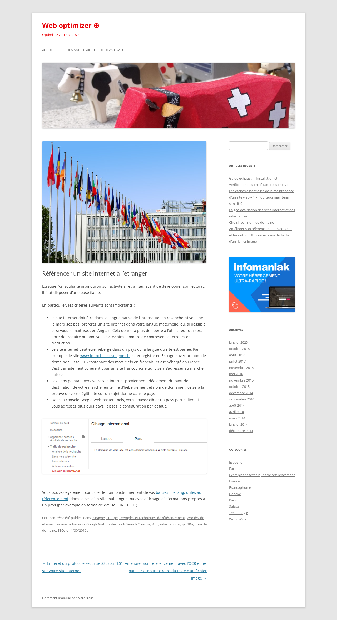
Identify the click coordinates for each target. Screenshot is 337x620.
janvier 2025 (238, 342)
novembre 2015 (241, 380)
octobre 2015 (239, 386)
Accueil (48, 50)
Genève (235, 493)
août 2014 (237, 405)
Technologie (238, 512)
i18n (155, 524)
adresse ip (77, 524)
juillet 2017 (237, 361)
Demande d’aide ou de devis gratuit (97, 50)
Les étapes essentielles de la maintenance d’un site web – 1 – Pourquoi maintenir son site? (261, 197)
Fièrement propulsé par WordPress (67, 598)
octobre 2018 (239, 348)
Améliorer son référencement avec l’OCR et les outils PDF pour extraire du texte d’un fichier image (166, 571)
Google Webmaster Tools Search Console (118, 524)
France (234, 481)
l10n (189, 524)
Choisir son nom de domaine (251, 222)
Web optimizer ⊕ (70, 25)
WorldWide (195, 517)
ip (183, 524)
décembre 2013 (241, 430)
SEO (61, 530)
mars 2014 (237, 418)
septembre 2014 (241, 399)
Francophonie (240, 487)
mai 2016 (236, 374)
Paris (233, 500)
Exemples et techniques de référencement (152, 517)
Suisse (234, 506)
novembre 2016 (241, 367)
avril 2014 (236, 411)
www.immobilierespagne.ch (105, 355)
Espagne (98, 517)
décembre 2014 (241, 392)
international (170, 524)
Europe (112, 517)
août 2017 (237, 355)
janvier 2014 (238, 424)
